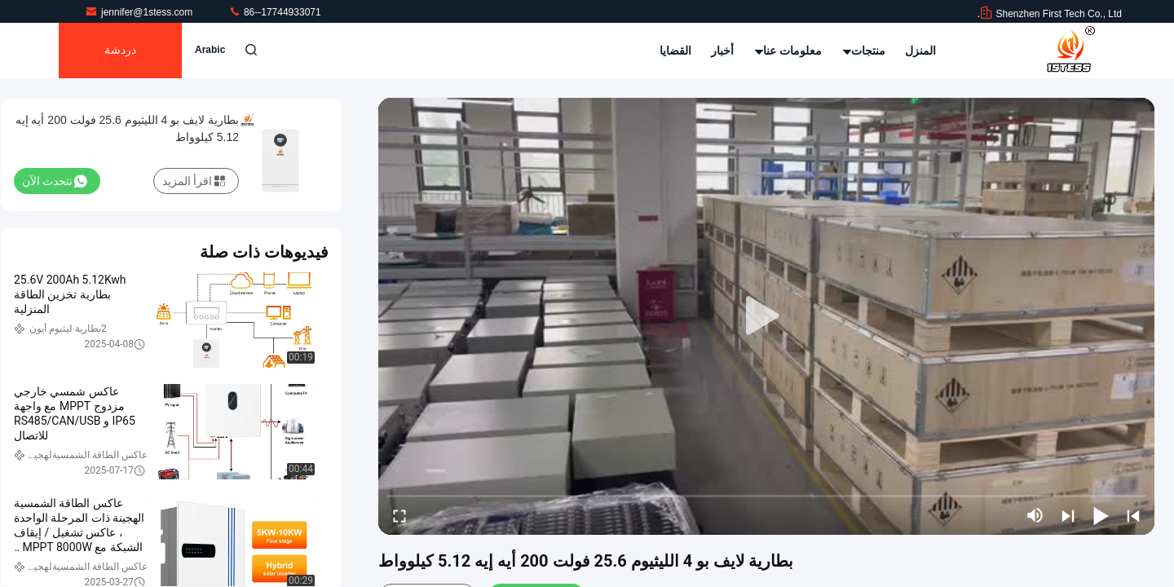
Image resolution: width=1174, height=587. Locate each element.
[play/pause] (1100, 515)
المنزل (920, 50)
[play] (766, 316)
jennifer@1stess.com (140, 12)
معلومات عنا (788, 50)
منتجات (863, 50)
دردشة (120, 50)
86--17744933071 (274, 12)
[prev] (1133, 515)
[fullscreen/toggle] (399, 515)
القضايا (675, 50)
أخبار (722, 50)
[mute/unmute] (1035, 515)
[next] (1068, 515)
